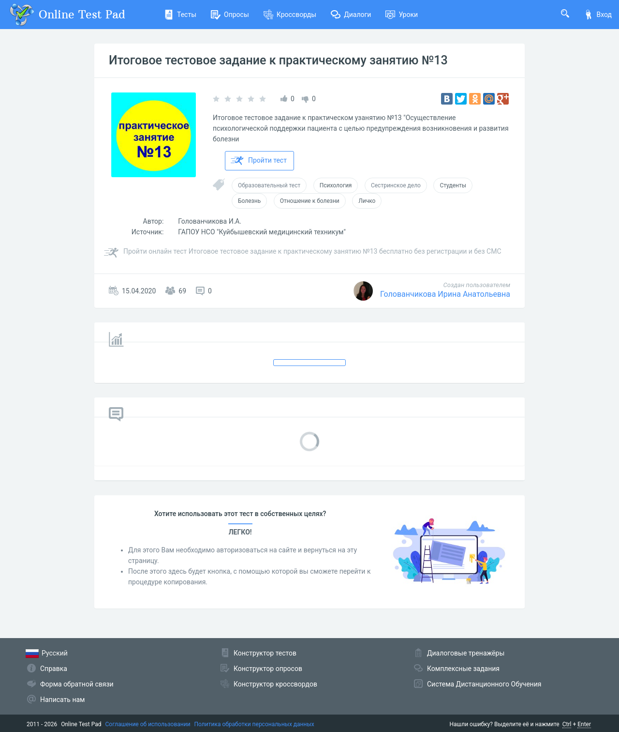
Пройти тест (259, 160)
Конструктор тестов (265, 653)
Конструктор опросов (268, 668)
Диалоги (351, 14)
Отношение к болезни (309, 201)
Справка (53, 668)
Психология (336, 185)
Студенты (453, 185)
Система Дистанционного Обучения (484, 684)
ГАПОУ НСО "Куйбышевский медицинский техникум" (262, 232)
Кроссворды (290, 14)
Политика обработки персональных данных (254, 724)
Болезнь (249, 201)
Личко (366, 201)
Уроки (401, 14)
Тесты (180, 14)
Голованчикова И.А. (209, 221)
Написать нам (62, 699)
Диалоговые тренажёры (465, 653)
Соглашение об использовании (148, 724)
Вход (598, 14)
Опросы (230, 14)
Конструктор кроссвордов (275, 684)
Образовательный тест (269, 185)
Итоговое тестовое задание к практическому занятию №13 (278, 60)
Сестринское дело (396, 185)
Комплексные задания (463, 668)
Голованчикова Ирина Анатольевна (445, 294)
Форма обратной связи (77, 684)
